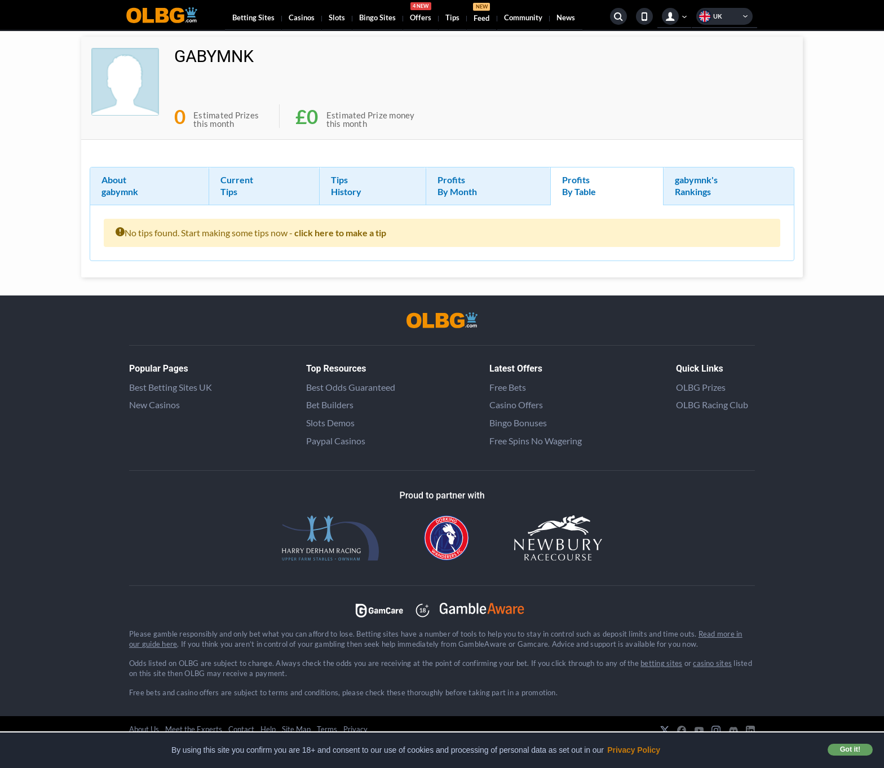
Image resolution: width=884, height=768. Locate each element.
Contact (241, 729)
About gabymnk (119, 185)
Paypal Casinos (335, 440)
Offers (420, 13)
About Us (144, 729)
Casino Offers (516, 404)
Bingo (377, 17)
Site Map (296, 729)
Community (523, 17)
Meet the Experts (193, 729)
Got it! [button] (850, 749)
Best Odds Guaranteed (350, 387)
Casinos (302, 17)
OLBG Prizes (701, 387)
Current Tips (236, 185)
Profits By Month (457, 185)
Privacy (355, 729)
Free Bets (507, 387)
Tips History (346, 185)
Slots (337, 17)
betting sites (661, 663)
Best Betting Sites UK (170, 387)
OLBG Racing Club (712, 404)
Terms (327, 729)
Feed (481, 14)
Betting (253, 17)
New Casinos (154, 404)
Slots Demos (330, 422)
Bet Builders (329, 404)
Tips (452, 17)
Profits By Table (579, 185)
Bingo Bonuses (518, 422)
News (565, 17)
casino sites (712, 663)
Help (268, 729)
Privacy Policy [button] (633, 749)
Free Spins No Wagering (535, 440)
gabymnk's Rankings (696, 185)
